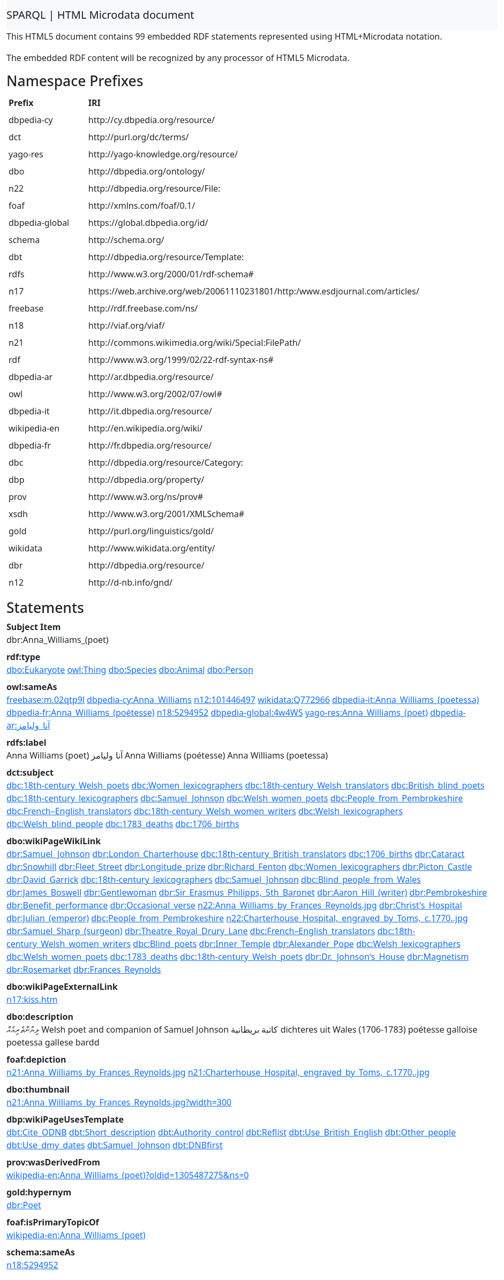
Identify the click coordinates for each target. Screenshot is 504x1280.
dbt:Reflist (266, 1132)
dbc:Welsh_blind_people (54, 824)
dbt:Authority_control (201, 1132)
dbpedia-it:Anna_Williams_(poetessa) (405, 700)
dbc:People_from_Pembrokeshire (396, 798)
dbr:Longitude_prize (164, 867)
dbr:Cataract (439, 854)
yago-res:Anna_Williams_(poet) (366, 712)
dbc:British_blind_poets (437, 785)
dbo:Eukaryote (35, 670)
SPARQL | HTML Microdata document (100, 14)
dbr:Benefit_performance (57, 905)
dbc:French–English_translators (69, 811)
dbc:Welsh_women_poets (277, 798)
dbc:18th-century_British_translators (274, 854)
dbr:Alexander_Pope (313, 944)
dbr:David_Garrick (42, 879)
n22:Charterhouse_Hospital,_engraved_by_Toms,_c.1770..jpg (347, 918)
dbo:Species (133, 670)
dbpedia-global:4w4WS (256, 712)
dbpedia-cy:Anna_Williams (139, 700)
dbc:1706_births (207, 824)
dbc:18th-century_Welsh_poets (67, 785)
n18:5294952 (183, 712)
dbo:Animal (182, 670)
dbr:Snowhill (31, 867)
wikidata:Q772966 (294, 700)
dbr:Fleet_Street (91, 867)
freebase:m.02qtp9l (45, 700)
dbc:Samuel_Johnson (182, 798)
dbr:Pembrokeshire (448, 892)
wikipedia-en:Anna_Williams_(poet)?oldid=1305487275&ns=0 (127, 1175)
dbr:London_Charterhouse (145, 854)
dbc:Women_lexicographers (187, 785)
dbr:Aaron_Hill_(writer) (362, 892)
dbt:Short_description (112, 1132)
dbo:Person (230, 670)
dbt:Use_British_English (335, 1132)
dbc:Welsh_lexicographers (350, 811)
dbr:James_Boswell (43, 892)
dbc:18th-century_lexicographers (72, 798)
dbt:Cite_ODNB (36, 1132)
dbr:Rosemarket (38, 969)
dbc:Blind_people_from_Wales (361, 879)
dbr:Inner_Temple (234, 944)
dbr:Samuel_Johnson (48, 854)
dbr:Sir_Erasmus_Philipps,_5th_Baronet (236, 892)
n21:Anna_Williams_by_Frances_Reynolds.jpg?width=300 (118, 1102)
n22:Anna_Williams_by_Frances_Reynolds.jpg (287, 905)
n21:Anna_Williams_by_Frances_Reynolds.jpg (95, 1072)
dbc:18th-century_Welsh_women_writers (215, 811)
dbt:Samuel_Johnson (128, 1145)
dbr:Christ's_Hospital (420, 905)
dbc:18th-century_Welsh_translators (317, 785)
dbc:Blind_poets (165, 944)
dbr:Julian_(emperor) (47, 918)
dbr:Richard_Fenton (247, 867)
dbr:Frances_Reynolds (117, 969)
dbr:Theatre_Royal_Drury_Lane (186, 931)
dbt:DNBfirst (197, 1145)
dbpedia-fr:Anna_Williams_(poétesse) (80, 712)
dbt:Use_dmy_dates (45, 1145)
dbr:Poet (23, 1205)
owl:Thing (86, 670)
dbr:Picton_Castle (437, 867)
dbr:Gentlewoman (120, 892)
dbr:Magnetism (438, 957)
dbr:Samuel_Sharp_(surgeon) (64, 931)
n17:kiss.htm (31, 999)
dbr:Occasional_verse (152, 905)
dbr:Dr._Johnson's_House (355, 957)
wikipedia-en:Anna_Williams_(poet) (76, 1235)
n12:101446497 (224, 700)
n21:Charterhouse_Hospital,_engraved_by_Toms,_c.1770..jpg (309, 1072)
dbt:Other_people (420, 1132)
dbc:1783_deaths (140, 824)
